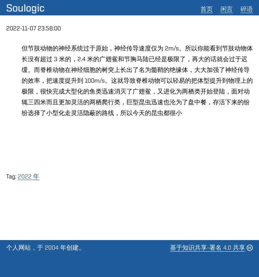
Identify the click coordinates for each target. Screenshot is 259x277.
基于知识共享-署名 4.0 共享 (207, 248)
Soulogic (25, 8)
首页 (206, 9)
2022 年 (28, 176)
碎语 (246, 9)
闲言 (226, 9)
